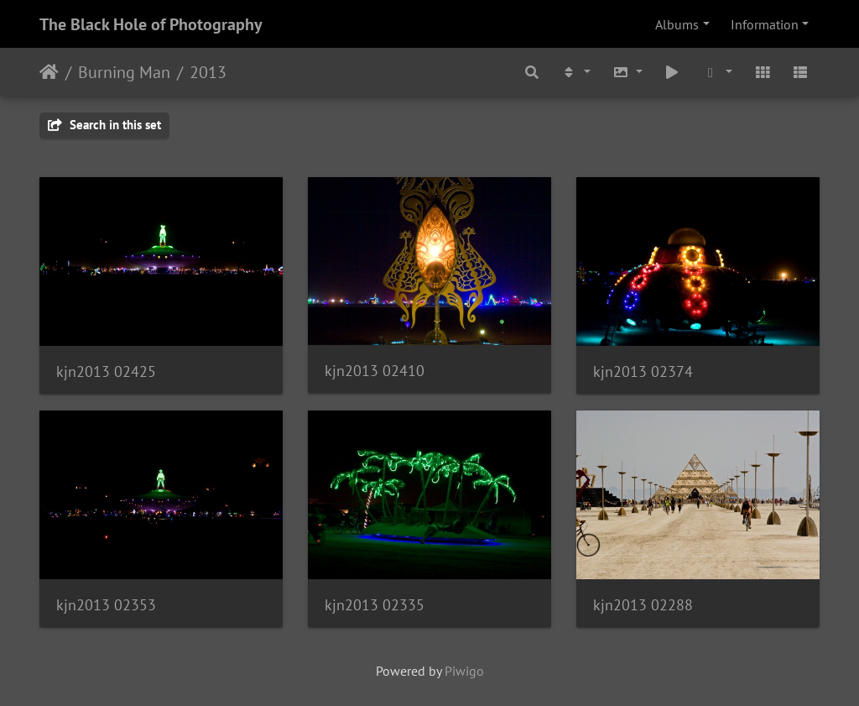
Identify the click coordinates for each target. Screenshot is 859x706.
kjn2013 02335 (374, 605)
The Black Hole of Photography (151, 24)
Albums (677, 24)
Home (49, 72)
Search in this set (104, 125)
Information (765, 24)
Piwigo (464, 670)
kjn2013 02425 (106, 371)
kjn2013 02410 (374, 370)
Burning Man (124, 72)
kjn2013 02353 (106, 605)
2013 (208, 72)
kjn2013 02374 (643, 371)
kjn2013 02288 (643, 605)
